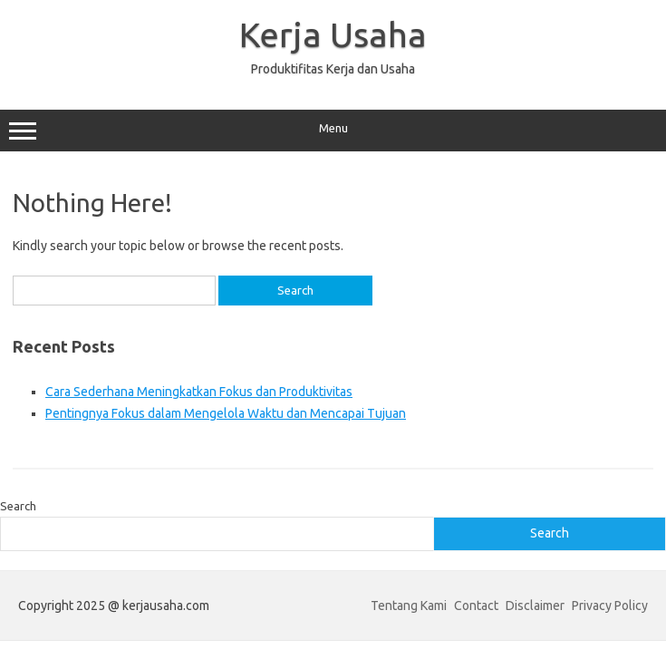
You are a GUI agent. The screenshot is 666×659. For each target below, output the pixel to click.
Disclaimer (535, 605)
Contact (476, 605)
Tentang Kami (409, 605)
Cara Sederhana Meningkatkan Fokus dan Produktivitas (198, 391)
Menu (333, 130)
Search (18, 505)
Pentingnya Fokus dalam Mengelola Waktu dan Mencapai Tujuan (225, 413)
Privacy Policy (610, 605)
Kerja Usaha (333, 34)
